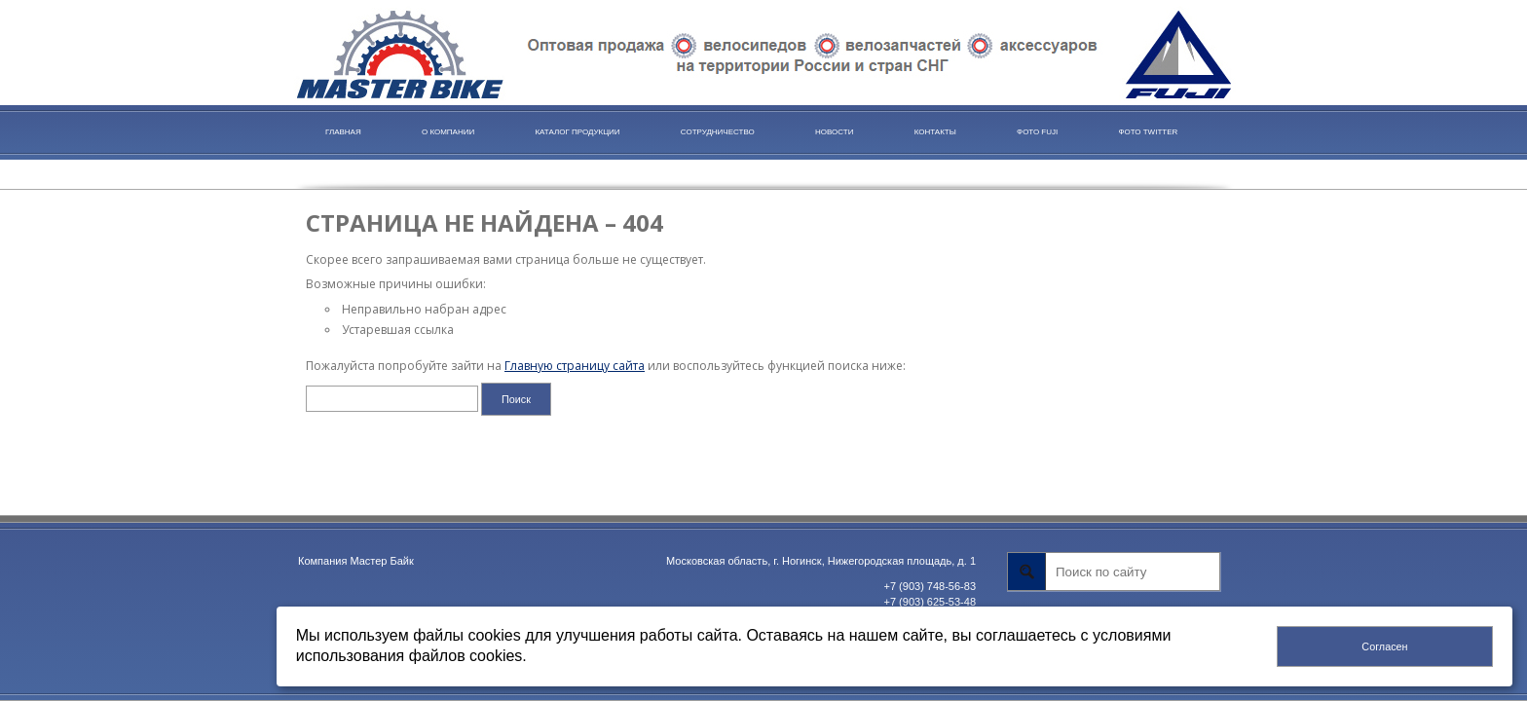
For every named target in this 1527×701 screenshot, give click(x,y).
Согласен (1384, 646)
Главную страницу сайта (574, 365)
